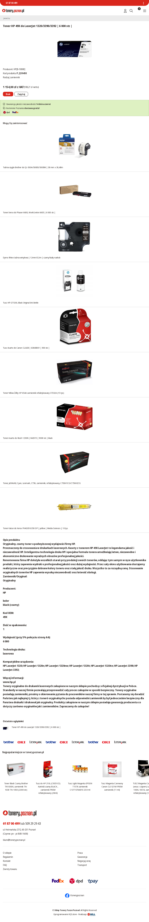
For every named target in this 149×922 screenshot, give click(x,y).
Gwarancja (82, 856)
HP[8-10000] (19, 69)
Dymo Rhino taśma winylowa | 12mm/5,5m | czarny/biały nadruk (31, 257)
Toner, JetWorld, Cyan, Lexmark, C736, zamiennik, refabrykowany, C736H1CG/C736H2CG (42, 483)
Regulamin (8, 856)
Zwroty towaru (10, 869)
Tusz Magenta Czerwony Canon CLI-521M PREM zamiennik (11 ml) (112, 786)
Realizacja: (86, 914)
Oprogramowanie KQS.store (65, 914)
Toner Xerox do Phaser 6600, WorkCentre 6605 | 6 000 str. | (29, 212)
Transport (82, 865)
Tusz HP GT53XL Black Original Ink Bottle (20, 302)
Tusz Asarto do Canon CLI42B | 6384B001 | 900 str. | (26, 347)
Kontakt (6, 861)
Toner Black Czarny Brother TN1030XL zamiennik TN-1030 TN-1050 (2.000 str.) (16, 786)
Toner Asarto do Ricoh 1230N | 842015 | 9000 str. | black (28, 437)
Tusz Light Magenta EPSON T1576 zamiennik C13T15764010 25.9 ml (80, 786)
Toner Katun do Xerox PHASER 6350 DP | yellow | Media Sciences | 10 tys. (35, 528)
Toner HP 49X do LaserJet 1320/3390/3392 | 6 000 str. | (36, 727)
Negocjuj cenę (84, 861)
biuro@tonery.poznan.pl (14, 839)
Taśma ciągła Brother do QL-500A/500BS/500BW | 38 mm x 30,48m (33, 167)
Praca (80, 852)
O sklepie (7, 852)
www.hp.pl (9, 682)
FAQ (5, 865)
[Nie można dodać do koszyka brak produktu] (8, 94)
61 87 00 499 (11, 2)
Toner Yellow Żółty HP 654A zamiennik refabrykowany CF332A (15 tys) (33, 392)
